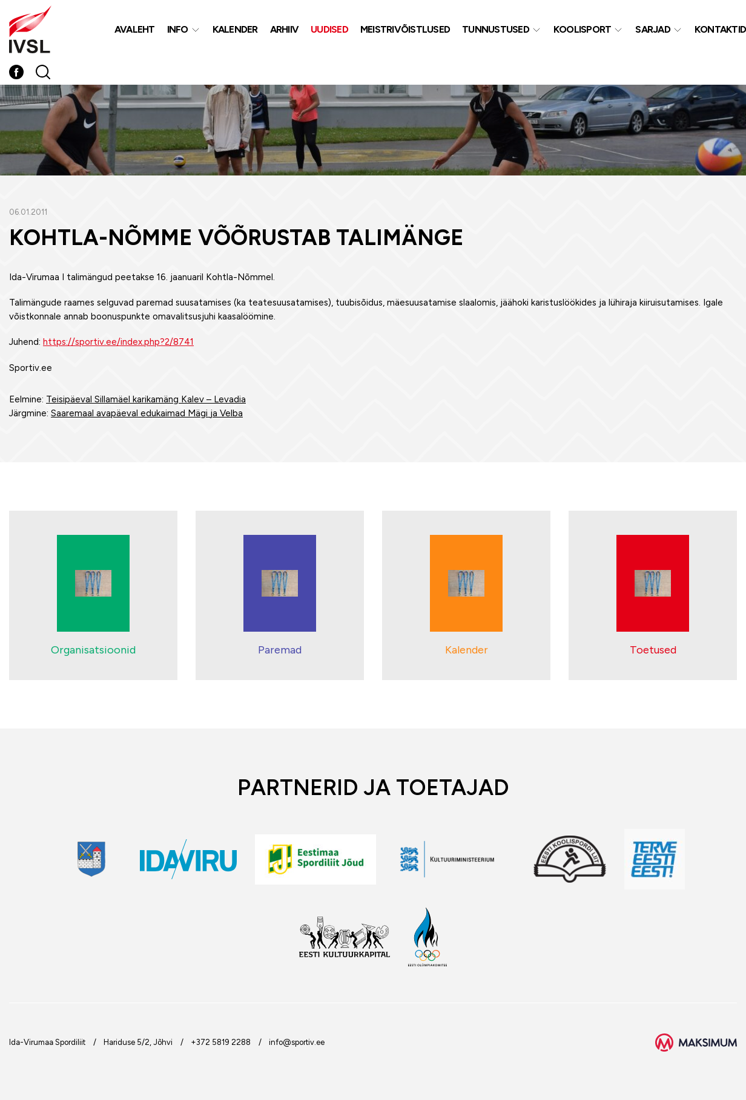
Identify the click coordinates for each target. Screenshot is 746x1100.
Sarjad (652, 29)
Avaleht (134, 29)
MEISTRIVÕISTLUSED (405, 29)
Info (177, 29)
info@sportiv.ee (297, 1042)
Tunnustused (495, 29)
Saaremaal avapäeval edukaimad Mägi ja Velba (147, 413)
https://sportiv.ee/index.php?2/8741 (118, 341)
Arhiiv (284, 29)
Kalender (235, 29)
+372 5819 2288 (221, 1042)
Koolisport (582, 29)
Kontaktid (720, 29)
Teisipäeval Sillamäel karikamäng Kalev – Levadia (146, 399)
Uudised (329, 29)
